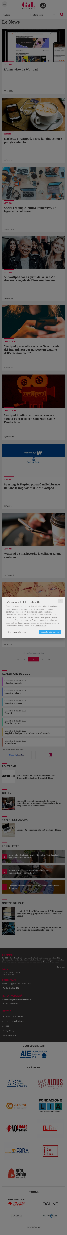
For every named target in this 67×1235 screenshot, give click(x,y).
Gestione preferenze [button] (17, 632)
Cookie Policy (40, 626)
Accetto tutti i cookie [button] (50, 632)
